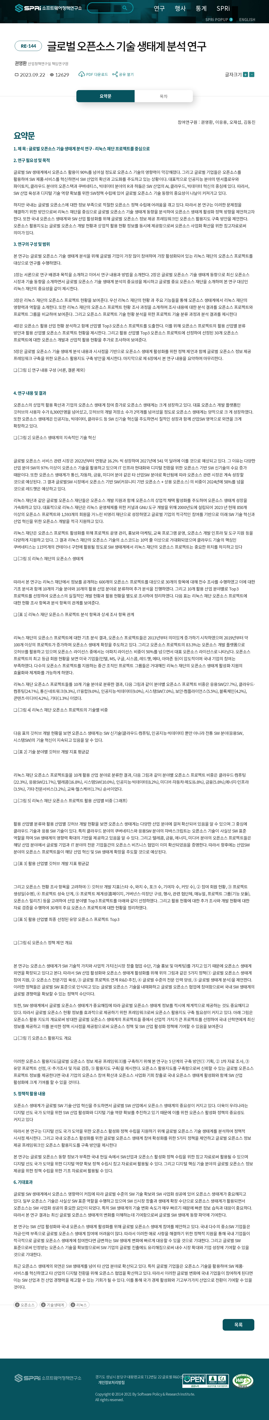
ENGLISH (247, 19)
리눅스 (81, 1305)
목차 (164, 96)
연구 (159, 8)
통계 (201, 8)
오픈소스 (28, 1305)
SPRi (223, 8)
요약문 (106, 96)
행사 (180, 8)
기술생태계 (55, 1305)
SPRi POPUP (219, 19)
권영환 (21, 63)
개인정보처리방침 (111, 1382)
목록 (238, 1324)
